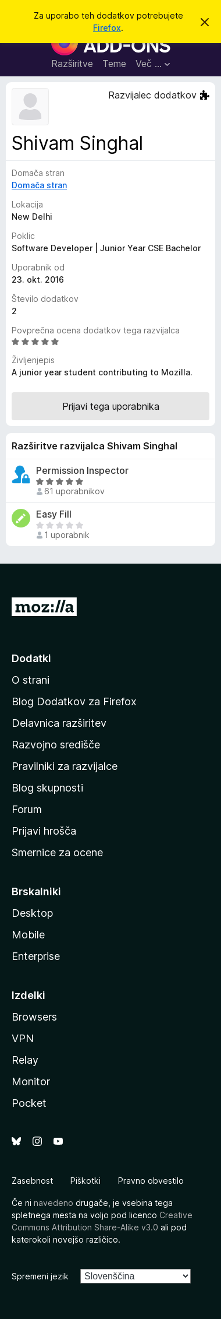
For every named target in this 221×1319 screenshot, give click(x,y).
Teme (114, 63)
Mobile (28, 934)
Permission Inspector (82, 470)
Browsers (34, 1017)
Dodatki (31, 658)
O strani (30, 680)
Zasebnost (32, 1181)
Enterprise (36, 956)
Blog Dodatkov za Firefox (74, 701)
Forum (27, 809)
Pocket (29, 1103)
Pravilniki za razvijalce (64, 766)
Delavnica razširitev (59, 723)
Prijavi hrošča (44, 831)
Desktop (32, 913)
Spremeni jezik (40, 1276)
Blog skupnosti (47, 788)
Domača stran (39, 185)
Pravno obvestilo (151, 1181)
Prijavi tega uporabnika (110, 406)
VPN (23, 1038)
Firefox (107, 28)
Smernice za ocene (57, 852)
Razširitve (72, 63)
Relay (25, 1060)
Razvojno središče (56, 744)
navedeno (53, 1203)
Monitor (31, 1081)
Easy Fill (54, 514)
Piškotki (85, 1181)
